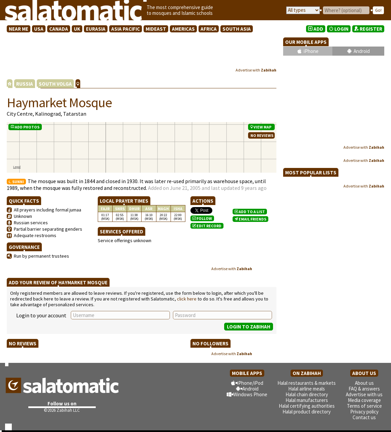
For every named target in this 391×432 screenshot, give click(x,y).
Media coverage (364, 400)
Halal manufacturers (306, 400)
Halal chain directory (306, 394)
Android (362, 51)
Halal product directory (306, 411)
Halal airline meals (306, 388)
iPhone (311, 51)
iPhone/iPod (250, 383)
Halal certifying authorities (307, 406)
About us (364, 383)
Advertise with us (364, 394)
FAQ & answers (364, 388)
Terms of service (364, 406)
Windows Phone (250, 394)
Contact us (364, 417)
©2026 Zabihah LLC (62, 410)
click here (187, 299)
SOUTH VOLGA (55, 84)
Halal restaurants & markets (306, 383)
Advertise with (256, 70)
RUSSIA (24, 84)
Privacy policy (364, 411)
